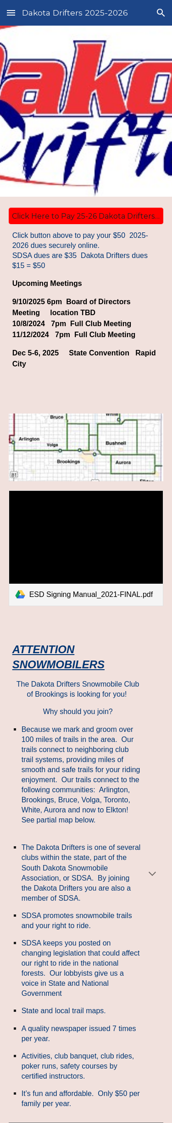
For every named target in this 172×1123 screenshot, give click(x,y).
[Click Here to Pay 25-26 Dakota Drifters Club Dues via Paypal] (86, 216)
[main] (86, 308)
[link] (86, 548)
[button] (11, 12)
